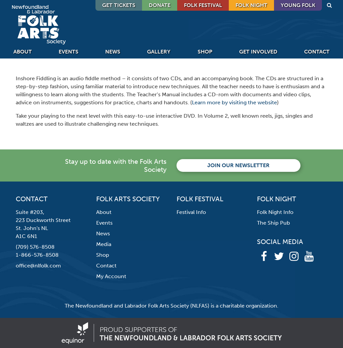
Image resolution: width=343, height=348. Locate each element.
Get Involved (258, 51)
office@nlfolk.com (38, 265)
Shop (205, 51)
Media (103, 244)
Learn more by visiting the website (234, 102)
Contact (317, 51)
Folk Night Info (275, 212)
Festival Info (191, 212)
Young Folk (298, 5)
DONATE (159, 5)
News (112, 51)
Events (68, 51)
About (22, 51)
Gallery (158, 51)
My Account (111, 276)
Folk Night (251, 5)
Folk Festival (203, 5)
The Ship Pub (273, 223)
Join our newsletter (238, 165)
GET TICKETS (118, 5)
